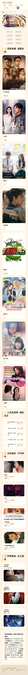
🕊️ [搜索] (13, 7)
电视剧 (10, 5)
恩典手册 (4, 670)
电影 (5, 5)
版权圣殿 (18, 670)
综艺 (16, 5)
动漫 (21, 5)
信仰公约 (11, 670)
